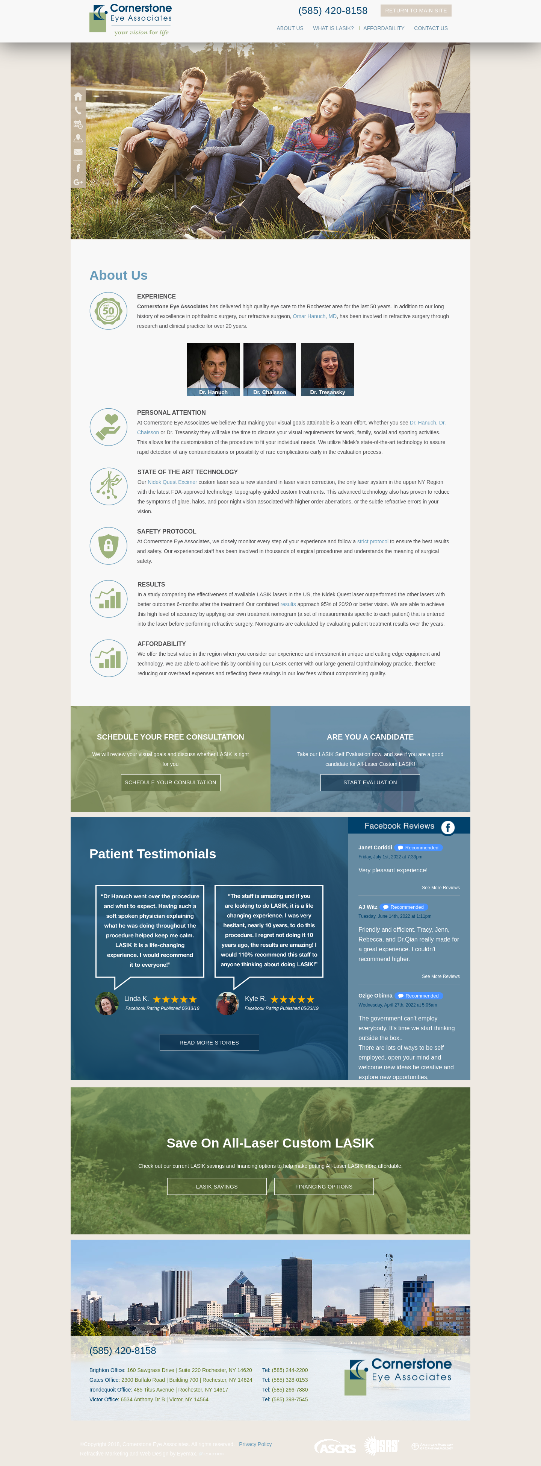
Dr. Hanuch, (424, 423)
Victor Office (103, 1399)
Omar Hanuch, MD (315, 316)
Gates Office (104, 1380)
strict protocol (372, 541)
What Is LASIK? (333, 28)
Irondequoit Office (110, 1390)
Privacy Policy (255, 1444)
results (288, 604)
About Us (290, 28)
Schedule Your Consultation (170, 782)
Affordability (384, 28)
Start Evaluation (370, 782)
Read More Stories (209, 1043)
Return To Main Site (416, 11)
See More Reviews (441, 887)
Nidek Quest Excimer (172, 482)
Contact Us (431, 28)
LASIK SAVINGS (217, 1187)
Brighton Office (106, 1370)
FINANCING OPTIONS (323, 1187)
